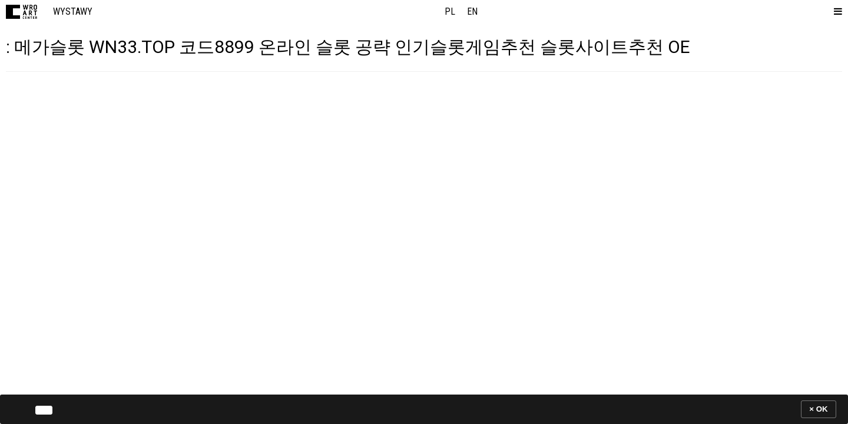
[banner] (424, 409)
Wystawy (72, 11)
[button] (835, 12)
